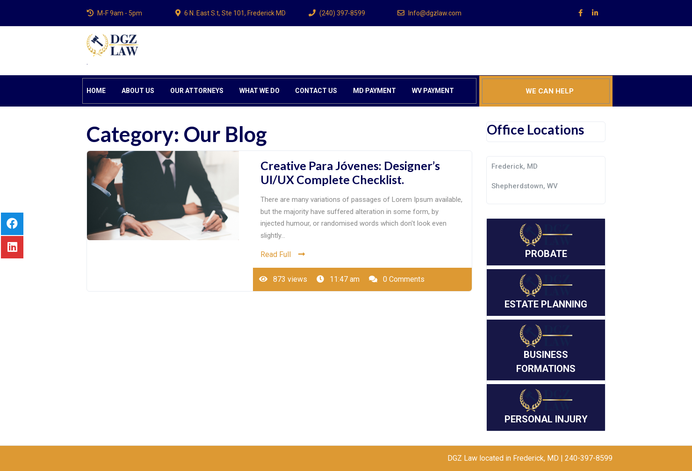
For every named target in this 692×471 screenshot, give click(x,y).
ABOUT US (138, 90)
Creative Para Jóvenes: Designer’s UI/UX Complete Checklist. (350, 172)
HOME (96, 90)
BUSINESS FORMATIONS (546, 349)
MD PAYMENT (374, 90)
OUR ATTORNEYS (196, 90)
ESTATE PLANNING (546, 292)
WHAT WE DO (259, 90)
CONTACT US (316, 90)
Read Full (282, 254)
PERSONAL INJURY (546, 407)
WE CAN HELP (550, 91)
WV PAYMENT (433, 90)
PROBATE (546, 241)
